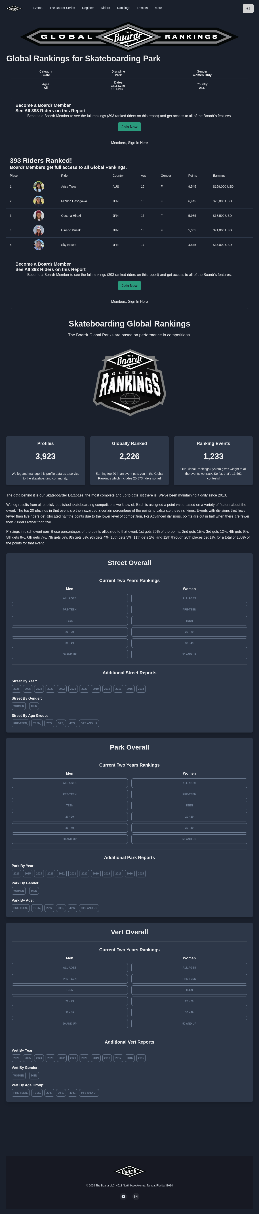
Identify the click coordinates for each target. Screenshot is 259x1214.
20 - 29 (69, 632)
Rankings (123, 8)
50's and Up (89, 723)
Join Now (129, 127)
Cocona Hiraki (71, 215)
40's (72, 723)
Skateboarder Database (64, 495)
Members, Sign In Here (129, 143)
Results (142, 8)
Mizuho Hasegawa (74, 201)
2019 (96, 688)
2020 (84, 688)
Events (37, 8)
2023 (50, 688)
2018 (107, 688)
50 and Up (70, 654)
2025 (28, 688)
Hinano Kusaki (71, 230)
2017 (118, 688)
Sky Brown (68, 245)
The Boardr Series (62, 8)
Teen (69, 620)
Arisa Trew (68, 186)
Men (34, 706)
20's (49, 723)
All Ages (69, 598)
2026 (16, 688)
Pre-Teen (69, 609)
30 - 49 (69, 643)
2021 (73, 688)
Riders (105, 8)
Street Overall (129, 562)
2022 (62, 688)
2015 (141, 688)
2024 (39, 688)
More (158, 8)
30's (60, 723)
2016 (130, 688)
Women (18, 706)
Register (88, 8)
